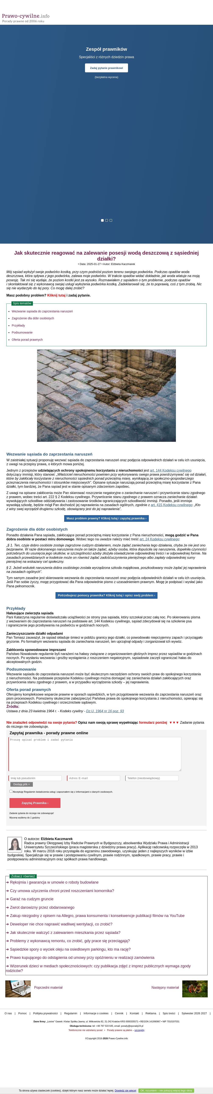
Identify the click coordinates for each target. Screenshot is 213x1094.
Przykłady (18, 325)
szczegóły (140, 1030)
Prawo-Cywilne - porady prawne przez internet (33, 17)
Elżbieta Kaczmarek (123, 264)
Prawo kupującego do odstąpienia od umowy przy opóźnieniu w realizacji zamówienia (82, 957)
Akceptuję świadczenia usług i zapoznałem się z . (61, 791)
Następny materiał (165, 987)
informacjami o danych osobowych (94, 792)
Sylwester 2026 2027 (194, 1013)
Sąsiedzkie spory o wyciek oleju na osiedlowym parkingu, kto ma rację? (70, 949)
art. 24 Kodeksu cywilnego (159, 539)
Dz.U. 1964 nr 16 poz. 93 (105, 711)
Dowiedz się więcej (125, 1090)
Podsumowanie (22, 332)
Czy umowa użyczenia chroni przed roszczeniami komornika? (62, 891)
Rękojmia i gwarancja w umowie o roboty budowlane (54, 882)
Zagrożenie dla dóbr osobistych (33, 318)
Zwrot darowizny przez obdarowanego (42, 907)
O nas (8, 1013)
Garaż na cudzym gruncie (31, 899)
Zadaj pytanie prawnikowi (106, 68)
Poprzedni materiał (48, 987)
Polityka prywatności (45, 1013)
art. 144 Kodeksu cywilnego (171, 470)
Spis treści (169, 1013)
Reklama (150, 1013)
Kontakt (134, 1013)
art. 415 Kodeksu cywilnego (171, 505)
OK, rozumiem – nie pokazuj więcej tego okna (166, 1090)
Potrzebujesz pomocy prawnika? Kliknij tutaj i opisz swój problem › (106, 595)
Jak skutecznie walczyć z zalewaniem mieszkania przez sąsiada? (65, 933)
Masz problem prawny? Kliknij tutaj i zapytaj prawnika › (106, 518)
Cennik (119, 1013)
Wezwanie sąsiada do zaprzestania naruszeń (42, 311)
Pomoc (22, 1013)
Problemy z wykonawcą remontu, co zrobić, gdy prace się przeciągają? (70, 941)
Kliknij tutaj (56, 295)
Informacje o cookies (96, 1013)
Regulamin (29, 792)
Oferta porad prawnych (27, 339)
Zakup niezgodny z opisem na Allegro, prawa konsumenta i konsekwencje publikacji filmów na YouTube (97, 916)
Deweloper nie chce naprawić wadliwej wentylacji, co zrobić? (61, 924)
